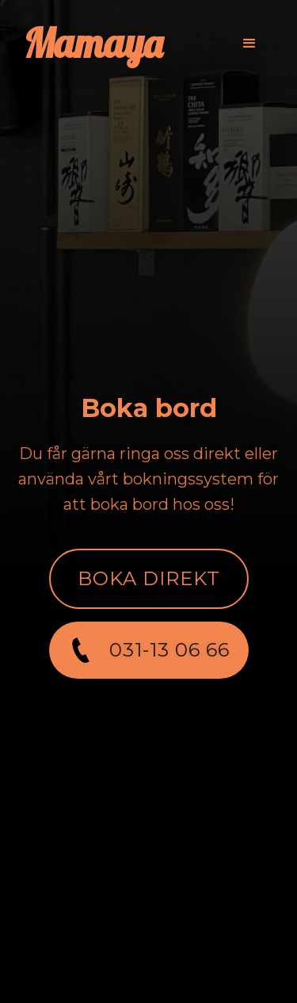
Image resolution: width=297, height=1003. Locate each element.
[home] (93, 43)
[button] (249, 43)
